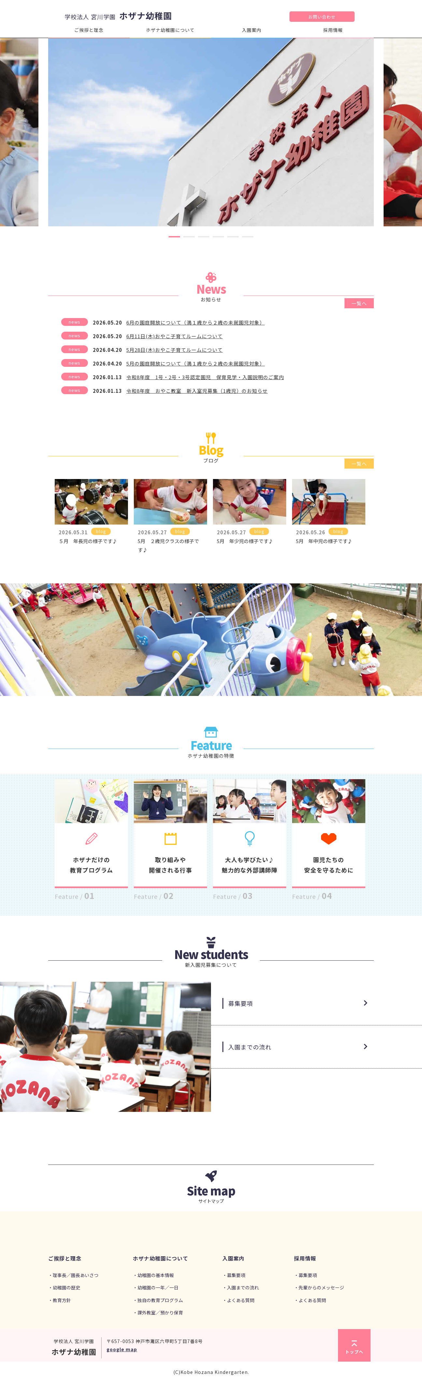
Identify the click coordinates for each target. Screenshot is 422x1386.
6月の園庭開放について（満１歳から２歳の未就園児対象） (195, 322)
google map (121, 1349)
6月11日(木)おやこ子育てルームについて (174, 336)
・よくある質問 (238, 1300)
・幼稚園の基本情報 (153, 1275)
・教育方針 (59, 1300)
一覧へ (359, 303)
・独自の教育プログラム (158, 1300)
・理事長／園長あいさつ (73, 1275)
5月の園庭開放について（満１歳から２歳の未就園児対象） (195, 363)
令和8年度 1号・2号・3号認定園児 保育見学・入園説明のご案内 (205, 377)
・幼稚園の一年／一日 (155, 1287)
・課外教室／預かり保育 (158, 1312)
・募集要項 (233, 1275)
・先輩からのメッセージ (319, 1287)
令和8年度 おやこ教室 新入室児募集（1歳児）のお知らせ (197, 390)
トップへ (354, 1347)
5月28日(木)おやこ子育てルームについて (174, 349)
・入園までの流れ (240, 1287)
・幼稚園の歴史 (64, 1287)
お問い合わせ (322, 17)
